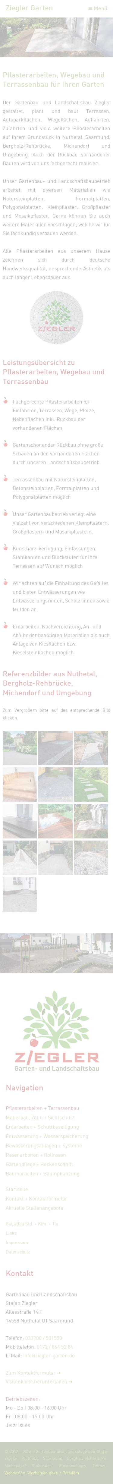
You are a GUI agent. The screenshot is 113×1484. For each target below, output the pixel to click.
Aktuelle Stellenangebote (34, 1208)
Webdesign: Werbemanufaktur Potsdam (42, 1472)
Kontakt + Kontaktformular (36, 1198)
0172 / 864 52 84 (55, 1347)
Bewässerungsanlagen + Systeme (44, 1145)
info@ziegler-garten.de (49, 1355)
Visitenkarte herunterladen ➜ (39, 1381)
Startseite (17, 1189)
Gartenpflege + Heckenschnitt (39, 1164)
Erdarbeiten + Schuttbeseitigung (42, 1127)
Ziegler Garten (29, 7)
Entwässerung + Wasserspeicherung (47, 1136)
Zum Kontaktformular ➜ (33, 1372)
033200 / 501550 (43, 1338)
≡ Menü (97, 8)
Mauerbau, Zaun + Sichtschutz (40, 1117)
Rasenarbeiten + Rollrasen (36, 1155)
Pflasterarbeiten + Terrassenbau (42, 1108)
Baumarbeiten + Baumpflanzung (43, 1173)
